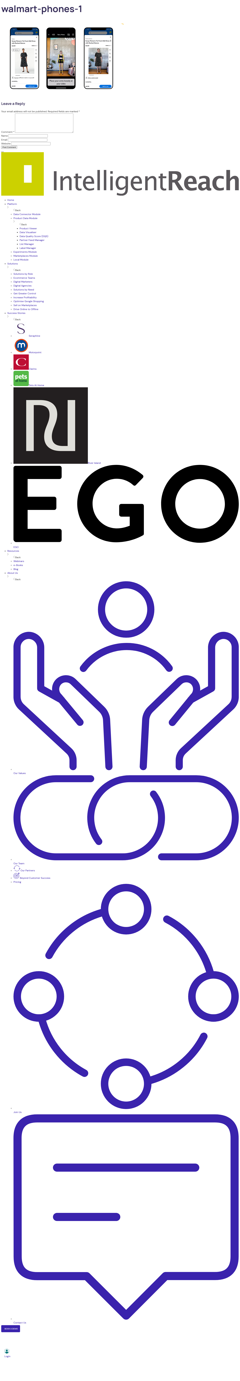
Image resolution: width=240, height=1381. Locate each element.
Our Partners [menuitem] (24, 874)
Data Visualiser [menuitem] (28, 236)
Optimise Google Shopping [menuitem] (28, 305)
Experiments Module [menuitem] (25, 255)
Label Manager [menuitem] (28, 251)
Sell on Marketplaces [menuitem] (25, 309)
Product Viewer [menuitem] (28, 232)
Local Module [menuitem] (20, 263)
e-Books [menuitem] (18, 568)
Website (6, 147)
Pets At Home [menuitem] (28, 389)
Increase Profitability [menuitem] (25, 301)
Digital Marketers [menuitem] (22, 285)
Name (4, 139)
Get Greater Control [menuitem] (24, 297)
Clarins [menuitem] (25, 372)
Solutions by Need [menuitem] (23, 293)
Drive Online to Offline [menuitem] (25, 313)
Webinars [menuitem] (18, 564)
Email (4, 143)
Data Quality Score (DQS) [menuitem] (34, 240)
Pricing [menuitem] (17, 885)
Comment (7, 135)
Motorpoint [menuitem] (27, 356)
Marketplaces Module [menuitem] (25, 259)
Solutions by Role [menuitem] (23, 277)
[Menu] (2, 155)
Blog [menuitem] (15, 572)
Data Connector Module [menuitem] (27, 218)
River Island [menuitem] (57, 466)
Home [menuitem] (10, 203)
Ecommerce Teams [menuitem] (24, 281)
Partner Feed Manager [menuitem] (32, 243)
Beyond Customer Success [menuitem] (31, 881)
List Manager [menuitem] (27, 247)
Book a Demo (11, 1332)
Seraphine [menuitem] (26, 339)
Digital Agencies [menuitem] (22, 289)
